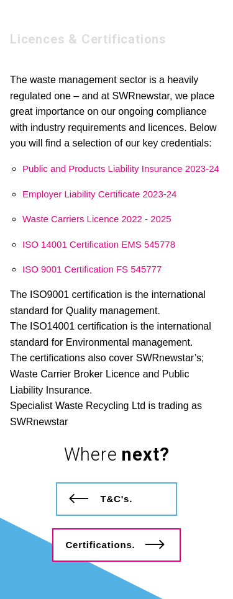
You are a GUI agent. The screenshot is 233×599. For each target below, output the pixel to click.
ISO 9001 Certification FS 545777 (92, 269)
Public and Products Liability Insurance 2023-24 (120, 168)
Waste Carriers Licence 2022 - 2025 (96, 219)
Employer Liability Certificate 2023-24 (99, 194)
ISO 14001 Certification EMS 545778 (98, 244)
